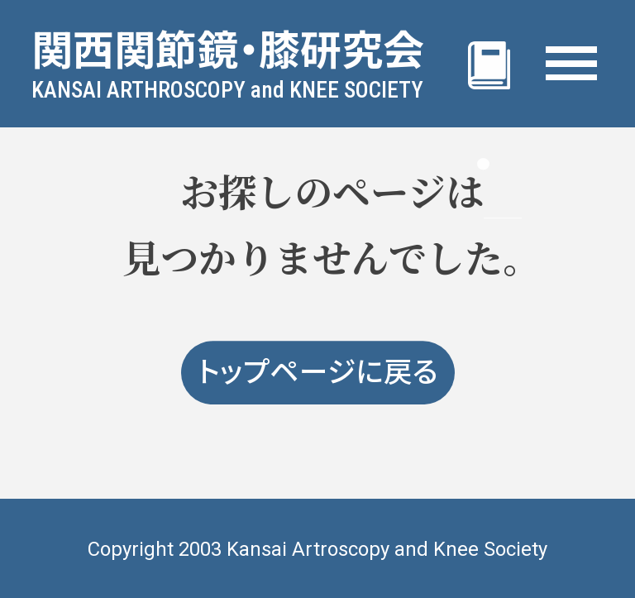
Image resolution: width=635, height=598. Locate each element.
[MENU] (572, 63)
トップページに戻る (318, 373)
